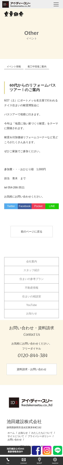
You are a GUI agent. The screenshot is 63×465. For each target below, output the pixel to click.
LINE (52, 206)
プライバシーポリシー (39, 436)
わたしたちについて (42, 432)
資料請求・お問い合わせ (31, 369)
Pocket (38, 206)
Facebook (25, 206)
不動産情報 (31, 290)
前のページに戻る (31, 231)
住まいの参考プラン (31, 281)
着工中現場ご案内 (37, 66)
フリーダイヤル (32, 353)
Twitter (11, 206)
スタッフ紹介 (32, 272)
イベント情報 (14, 66)
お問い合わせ (15, 439)
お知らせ (31, 315)
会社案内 (31, 263)
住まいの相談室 (31, 298)
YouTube (31, 307)
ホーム (11, 432)
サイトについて (16, 436)
